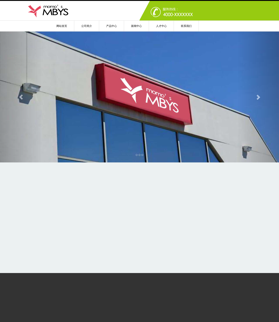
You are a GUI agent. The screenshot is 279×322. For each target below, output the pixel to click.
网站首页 (61, 25)
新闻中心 (136, 25)
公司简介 (86, 25)
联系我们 (186, 25)
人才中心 (161, 25)
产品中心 (111, 25)
